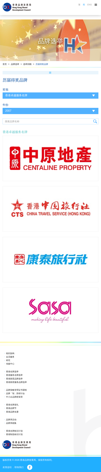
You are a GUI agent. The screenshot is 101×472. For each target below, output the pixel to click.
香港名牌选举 (12, 371)
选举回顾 (27, 64)
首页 (5, 64)
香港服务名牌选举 (14, 375)
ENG (89, 4)
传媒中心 (10, 364)
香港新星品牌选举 (14, 378)
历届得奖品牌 (42, 64)
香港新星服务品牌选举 (16, 382)
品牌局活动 (11, 419)
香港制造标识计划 (14, 434)
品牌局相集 (11, 423)
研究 (8, 360)
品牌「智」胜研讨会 (15, 393)
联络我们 (19, 467)
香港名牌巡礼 (12, 405)
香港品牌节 (11, 408)
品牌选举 (15, 64)
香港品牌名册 (12, 412)
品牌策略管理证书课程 (16, 390)
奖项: (6, 89)
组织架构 (10, 353)
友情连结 (7, 467)
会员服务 (10, 357)
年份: (6, 104)
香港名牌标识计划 (14, 431)
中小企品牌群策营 (14, 397)
